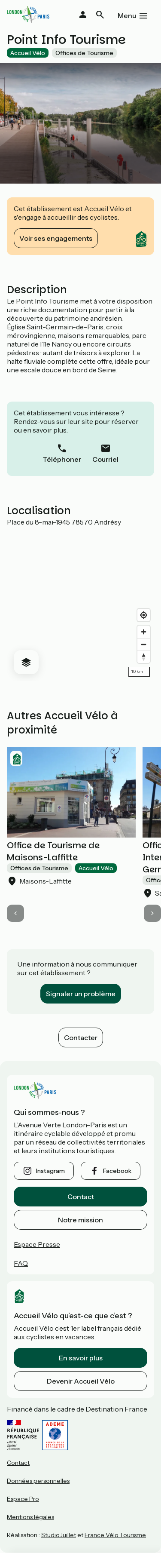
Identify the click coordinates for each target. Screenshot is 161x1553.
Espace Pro (23, 1499)
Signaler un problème (80, 993)
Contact (80, 1196)
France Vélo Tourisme (115, 1535)
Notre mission (80, 1219)
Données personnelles (38, 1481)
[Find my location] (143, 615)
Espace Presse (37, 1244)
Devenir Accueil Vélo (81, 1381)
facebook (117, 1171)
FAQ (21, 1263)
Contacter (80, 1037)
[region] (80, 603)
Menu (127, 15)
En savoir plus (81, 1358)
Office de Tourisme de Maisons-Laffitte (53, 851)
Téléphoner (62, 459)
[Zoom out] (143, 644)
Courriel (105, 459)
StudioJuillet (58, 1535)
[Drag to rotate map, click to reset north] (143, 657)
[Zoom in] (143, 632)
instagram (50, 1171)
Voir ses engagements (55, 238)
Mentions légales (30, 1517)
